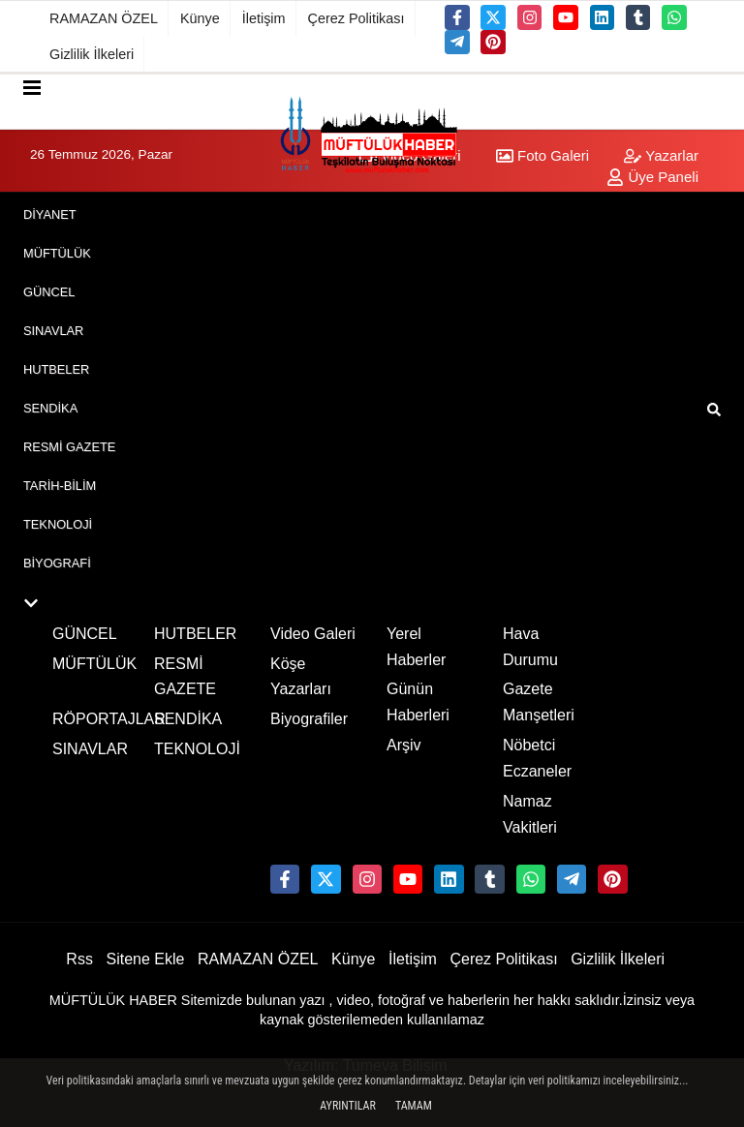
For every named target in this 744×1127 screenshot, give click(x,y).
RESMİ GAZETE (69, 447)
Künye (200, 18)
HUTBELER (56, 369)
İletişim (264, 18)
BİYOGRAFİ (57, 563)
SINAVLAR (53, 330)
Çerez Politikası (356, 18)
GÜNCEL (49, 292)
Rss (79, 959)
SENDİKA (50, 408)
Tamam (413, 1105)
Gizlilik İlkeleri (91, 54)
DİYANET (50, 214)
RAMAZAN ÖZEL (103, 18)
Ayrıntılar (348, 1105)
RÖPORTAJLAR (109, 719)
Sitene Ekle (145, 959)
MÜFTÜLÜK (57, 253)
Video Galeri (313, 633)
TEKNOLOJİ (57, 524)
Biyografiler (309, 719)
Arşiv (404, 745)
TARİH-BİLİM (59, 485)
